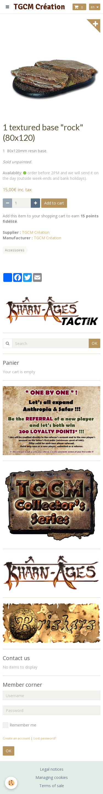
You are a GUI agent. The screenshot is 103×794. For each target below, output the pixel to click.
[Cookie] (11, 783)
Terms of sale (51, 785)
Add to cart (54, 203)
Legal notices (51, 769)
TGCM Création (35, 232)
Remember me (19, 725)
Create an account (16, 738)
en (92, 7)
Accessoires (14, 250)
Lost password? (45, 738)
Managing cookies (51, 777)
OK (94, 343)
